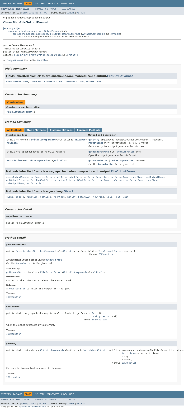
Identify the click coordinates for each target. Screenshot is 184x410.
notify (71, 197)
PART (100, 81)
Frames (39, 9)
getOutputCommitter (96, 177)
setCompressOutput (111, 180)
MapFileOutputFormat (20, 112)
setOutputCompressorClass (142, 180)
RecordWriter (15, 160)
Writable (115, 34)
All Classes (68, 9)
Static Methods (36, 130)
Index (64, 3)
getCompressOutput (42, 177)
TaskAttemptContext (122, 160)
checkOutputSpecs (17, 177)
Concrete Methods (88, 130)
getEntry (93, 139)
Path (106, 151)
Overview (6, 3)
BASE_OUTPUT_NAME (17, 81)
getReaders (95, 151)
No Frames (51, 9)
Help (71, 3)
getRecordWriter (98, 160)
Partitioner (95, 143)
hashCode (59, 197)
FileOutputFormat (25, 55)
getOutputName (155, 177)
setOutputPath (35, 183)
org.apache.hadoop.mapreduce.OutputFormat (34, 31)
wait (109, 197)
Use (36, 3)
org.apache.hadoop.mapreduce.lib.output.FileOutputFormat (46, 34)
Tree (42, 3)
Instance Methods (61, 130)
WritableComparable (93, 34)
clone (9, 197)
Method (43, 13)
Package (17, 3)
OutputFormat (54, 259)
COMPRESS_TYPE (75, 81)
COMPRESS (36, 81)
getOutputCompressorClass (127, 177)
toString (98, 197)
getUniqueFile (62, 180)
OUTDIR (90, 81)
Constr (33, 13)
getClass (45, 197)
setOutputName (15, 183)
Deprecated (53, 3)
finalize (32, 197)
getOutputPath (15, 180)
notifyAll (84, 197)
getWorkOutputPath (85, 180)
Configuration (126, 151)
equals (20, 197)
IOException (106, 254)
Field (24, 13)
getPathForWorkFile (39, 180)
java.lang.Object (12, 28)
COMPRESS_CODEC (53, 81)
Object (68, 191)
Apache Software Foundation (32, 407)
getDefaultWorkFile (69, 177)
